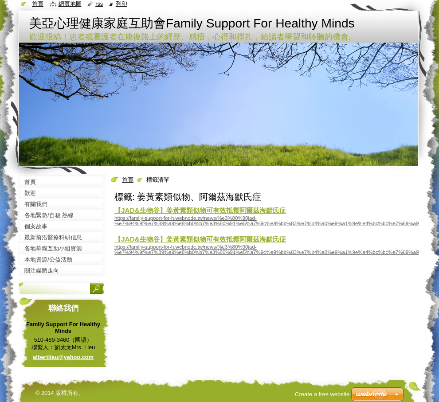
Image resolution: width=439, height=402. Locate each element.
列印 (121, 3)
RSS (99, 3)
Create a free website (322, 394)
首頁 (127, 179)
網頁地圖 (70, 3)
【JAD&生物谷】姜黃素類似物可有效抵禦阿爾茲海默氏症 (200, 210)
